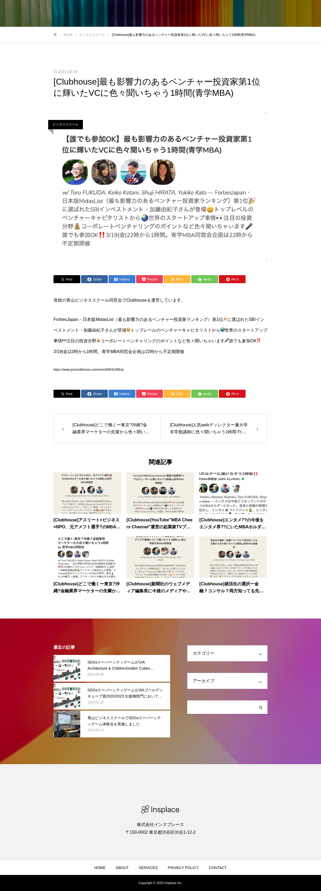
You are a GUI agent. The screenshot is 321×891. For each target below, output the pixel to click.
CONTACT (218, 868)
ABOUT (122, 868)
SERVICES (148, 868)
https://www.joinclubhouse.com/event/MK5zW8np (89, 369)
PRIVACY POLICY (183, 868)
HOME (100, 868)
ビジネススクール (65, 124)
